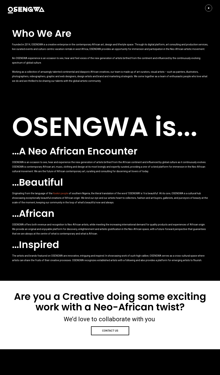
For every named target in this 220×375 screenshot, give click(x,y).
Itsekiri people (60, 193)
